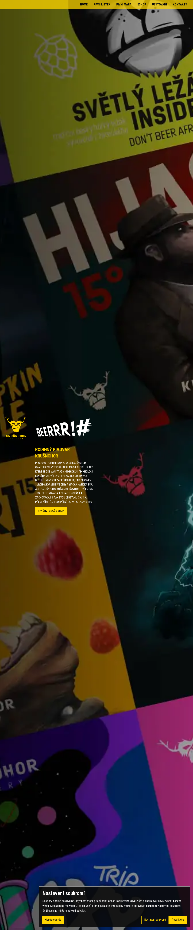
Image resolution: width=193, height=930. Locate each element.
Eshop (141, 4)
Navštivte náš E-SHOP (51, 510)
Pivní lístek (102, 4)
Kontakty (180, 4)
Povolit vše (178, 919)
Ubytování (159, 4)
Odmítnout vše (53, 919)
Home (84, 4)
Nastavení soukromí (155, 919)
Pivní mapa (123, 4)
